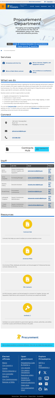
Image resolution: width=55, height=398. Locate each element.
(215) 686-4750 (49, 191)
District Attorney (8, 371)
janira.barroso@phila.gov (35, 171)
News (49, 6)
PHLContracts (35, 108)
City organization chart (27, 389)
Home (10, 44)
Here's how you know (35, 1)
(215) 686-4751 (49, 184)
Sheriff (4, 376)
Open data (25, 385)
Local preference (41, 44)
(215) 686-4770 (49, 170)
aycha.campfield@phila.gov (36, 178)
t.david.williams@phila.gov (36, 205)
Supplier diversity (22, 46)
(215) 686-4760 (49, 198)
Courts (4, 368)
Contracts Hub (12, 106)
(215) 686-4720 (16, 137)
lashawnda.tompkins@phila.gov (37, 198)
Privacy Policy (32, 396)
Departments (44, 6)
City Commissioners (9, 379)
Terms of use (15, 396)
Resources (34, 46)
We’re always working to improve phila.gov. (27, 345)
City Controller (7, 374)
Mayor (4, 363)
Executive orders (27, 375)
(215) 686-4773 (49, 177)
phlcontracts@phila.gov (19, 131)
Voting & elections (28, 382)
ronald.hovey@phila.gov (35, 191)
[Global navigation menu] (3, 6)
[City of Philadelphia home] (13, 6)
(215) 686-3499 (49, 205)
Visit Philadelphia (43, 366)
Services (32, 6)
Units (15, 44)
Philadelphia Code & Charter (28, 364)
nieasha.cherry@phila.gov (35, 184)
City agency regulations (25, 371)
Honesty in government (25, 379)
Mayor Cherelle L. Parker (23, 5)
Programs (37, 6)
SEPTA (41, 363)
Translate (50, 1)
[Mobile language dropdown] (49, 1)
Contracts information (27, 44)
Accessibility (40, 396)
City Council (6, 365)
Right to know (23, 396)
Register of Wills (8, 382)
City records (25, 368)
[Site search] (53, 6)
